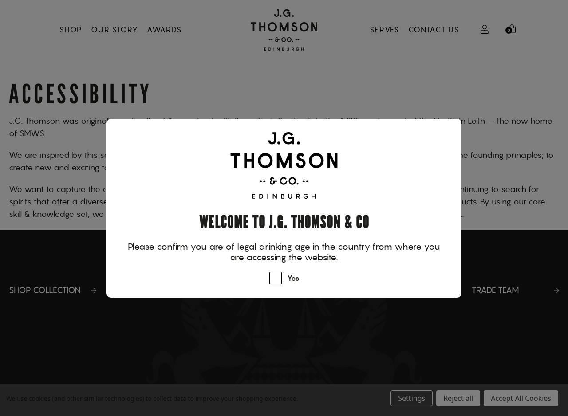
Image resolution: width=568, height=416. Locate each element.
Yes (293, 278)
